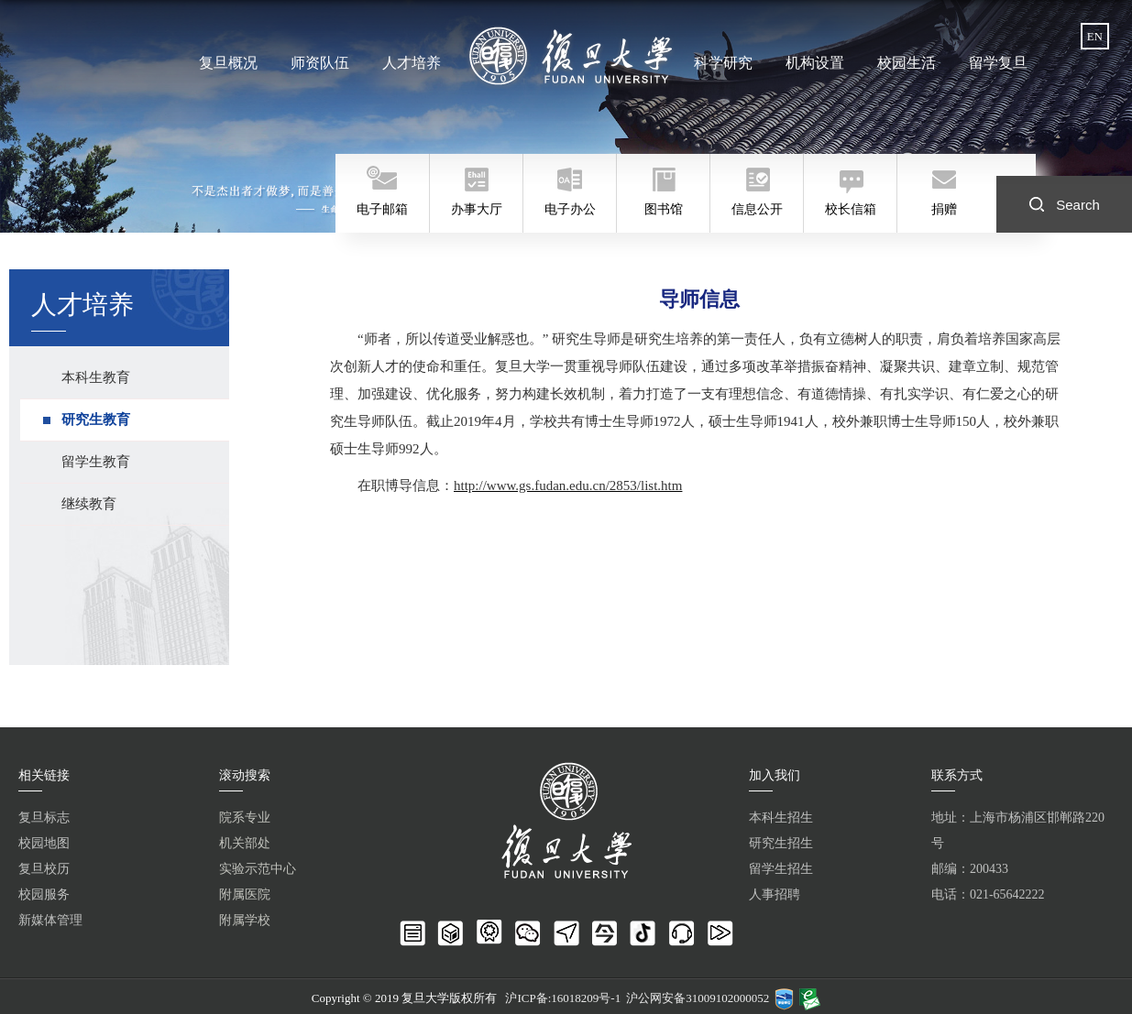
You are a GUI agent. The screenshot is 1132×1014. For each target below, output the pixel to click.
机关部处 (244, 843)
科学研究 (723, 63)
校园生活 (906, 63)
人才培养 (411, 63)
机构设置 (815, 63)
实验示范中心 (257, 869)
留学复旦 (998, 63)
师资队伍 (320, 63)
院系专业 (244, 817)
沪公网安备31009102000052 (697, 998)
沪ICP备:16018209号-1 (563, 998)
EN (1095, 36)
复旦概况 (228, 63)
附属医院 (244, 894)
